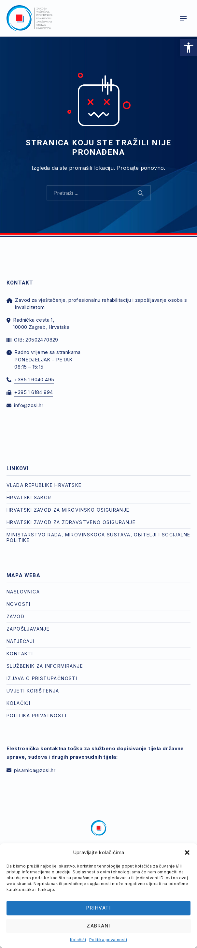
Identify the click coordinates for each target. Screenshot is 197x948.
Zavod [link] (15, 616)
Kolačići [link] (78, 939)
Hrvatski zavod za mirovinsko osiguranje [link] (68, 510)
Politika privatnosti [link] (108, 939)
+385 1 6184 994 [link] (33, 392)
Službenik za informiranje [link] (45, 666)
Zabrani (98, 926)
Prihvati (98, 908)
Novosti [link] (19, 604)
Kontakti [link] (20, 653)
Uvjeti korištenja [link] (33, 690)
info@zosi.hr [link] (28, 405)
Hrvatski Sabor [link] (29, 497)
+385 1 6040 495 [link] (34, 379)
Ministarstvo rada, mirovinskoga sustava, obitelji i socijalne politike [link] (98, 537)
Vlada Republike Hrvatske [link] (44, 485)
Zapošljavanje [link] (28, 629)
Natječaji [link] (21, 641)
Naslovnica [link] (23, 591)
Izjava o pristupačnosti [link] (42, 678)
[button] (187, 852)
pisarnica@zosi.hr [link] (34, 770)
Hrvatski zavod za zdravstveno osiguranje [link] (71, 522)
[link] (188, 47)
